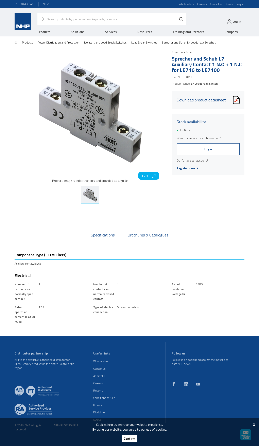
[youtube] (198, 384)
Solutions (78, 31)
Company (231, 31)
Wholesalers (186, 4)
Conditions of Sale (104, 398)
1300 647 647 (25, 4)
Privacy (97, 405)
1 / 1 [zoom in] (148, 175)
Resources (144, 31)
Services (111, 31)
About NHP (99, 376)
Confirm (129, 438)
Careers (202, 4)
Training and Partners (188, 31)
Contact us (216, 4)
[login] (233, 21)
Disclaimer (99, 412)
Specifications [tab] (103, 235)
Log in (208, 149)
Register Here (187, 168)
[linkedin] (186, 384)
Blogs (239, 4)
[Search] (181, 19)
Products (43, 31)
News (229, 4)
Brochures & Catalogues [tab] (148, 235)
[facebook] (174, 384)
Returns (98, 390)
